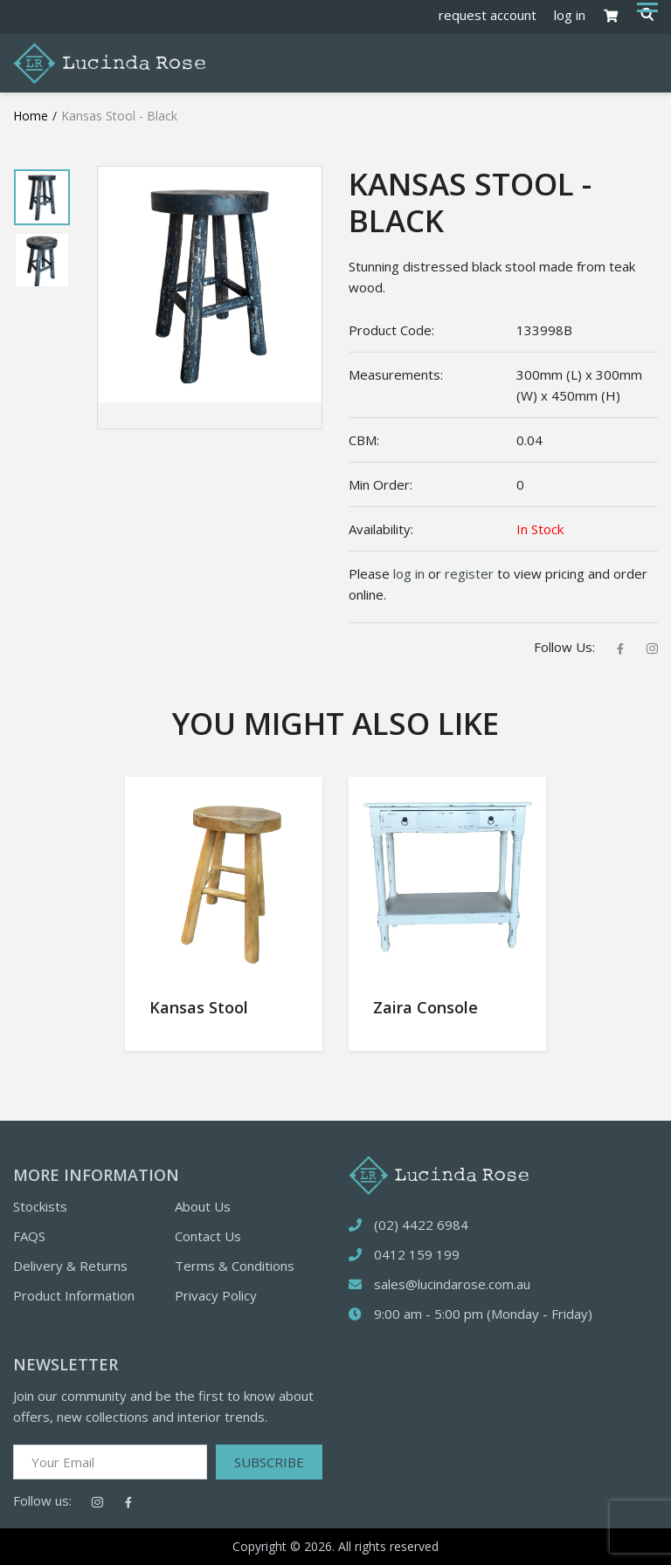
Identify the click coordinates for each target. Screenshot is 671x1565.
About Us (203, 1206)
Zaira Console (425, 1007)
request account (487, 15)
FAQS (29, 1236)
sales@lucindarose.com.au (452, 1284)
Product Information (74, 1295)
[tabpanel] (42, 197)
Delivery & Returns (70, 1265)
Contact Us (208, 1236)
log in (569, 15)
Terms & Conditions (234, 1265)
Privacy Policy (216, 1295)
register (469, 573)
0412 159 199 (417, 1254)
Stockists (40, 1206)
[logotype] (439, 1173)
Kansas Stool (198, 1007)
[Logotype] (109, 62)
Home (30, 115)
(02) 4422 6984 (421, 1224)
